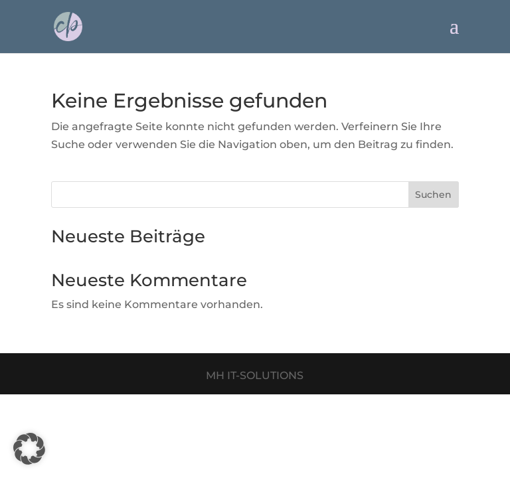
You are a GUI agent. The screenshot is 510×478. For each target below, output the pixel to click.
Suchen (433, 194)
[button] (29, 449)
